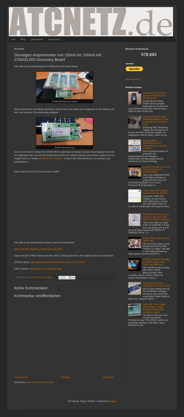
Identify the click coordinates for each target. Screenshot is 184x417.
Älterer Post (108, 377)
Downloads (37, 39)
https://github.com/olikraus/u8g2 (45, 268)
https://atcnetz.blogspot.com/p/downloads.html (38, 249)
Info (13, 39)
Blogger (112, 401)
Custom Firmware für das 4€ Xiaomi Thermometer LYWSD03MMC (156, 169)
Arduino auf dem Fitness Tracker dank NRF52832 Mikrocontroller (154, 95)
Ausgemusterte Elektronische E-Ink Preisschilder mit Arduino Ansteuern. (154, 144)
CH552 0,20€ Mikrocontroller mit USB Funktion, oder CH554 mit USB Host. (156, 262)
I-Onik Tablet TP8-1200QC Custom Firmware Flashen (155, 191)
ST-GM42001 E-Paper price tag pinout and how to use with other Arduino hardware (156, 217)
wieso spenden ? (134, 79)
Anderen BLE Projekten (51, 158)
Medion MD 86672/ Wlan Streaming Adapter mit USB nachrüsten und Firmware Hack (156, 121)
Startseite (65, 377)
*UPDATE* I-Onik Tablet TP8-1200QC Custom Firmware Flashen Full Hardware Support (154, 308)
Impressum (54, 39)
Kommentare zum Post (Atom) (40, 382)
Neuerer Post (21, 377)
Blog (23, 39)
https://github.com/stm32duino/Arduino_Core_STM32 (57, 262)
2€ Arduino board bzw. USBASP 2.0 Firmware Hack (156, 284)
